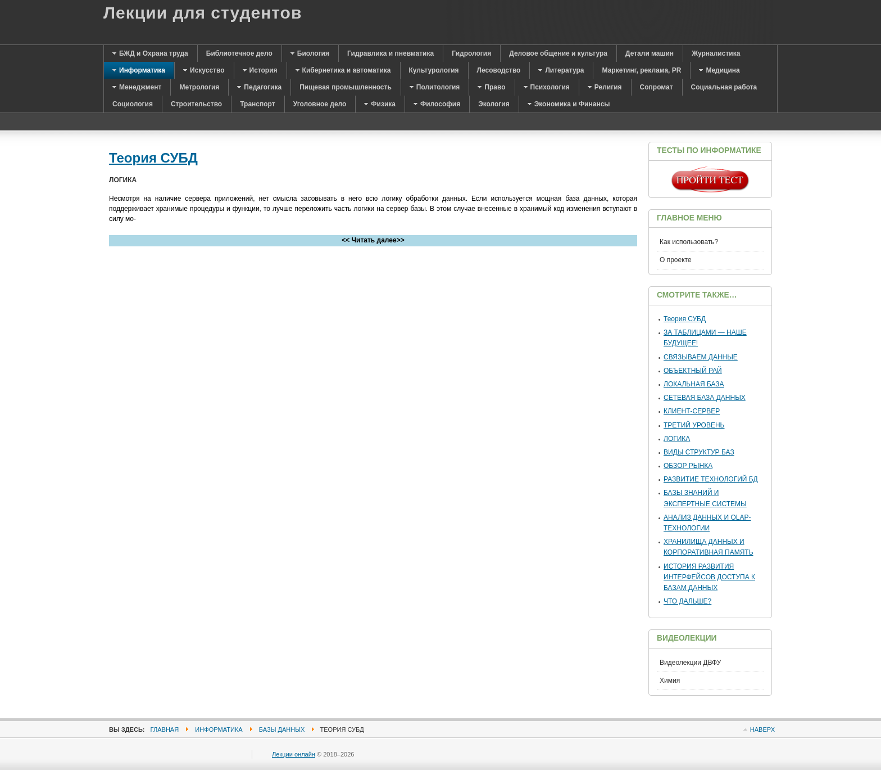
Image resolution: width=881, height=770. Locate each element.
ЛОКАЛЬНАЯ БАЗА (694, 384)
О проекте (676, 260)
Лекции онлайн (293, 754)
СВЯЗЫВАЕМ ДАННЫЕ (701, 357)
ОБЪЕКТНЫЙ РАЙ (693, 371)
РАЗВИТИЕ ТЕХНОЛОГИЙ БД (711, 479)
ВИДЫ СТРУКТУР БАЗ (699, 452)
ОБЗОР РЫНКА (688, 466)
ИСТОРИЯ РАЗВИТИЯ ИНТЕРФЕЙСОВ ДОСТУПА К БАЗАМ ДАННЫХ (709, 577)
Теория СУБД (153, 157)
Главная (165, 729)
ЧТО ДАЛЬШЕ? (687, 601)
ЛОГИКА (677, 439)
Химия (670, 681)
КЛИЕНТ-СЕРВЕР (692, 411)
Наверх (762, 729)
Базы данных (282, 729)
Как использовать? (689, 242)
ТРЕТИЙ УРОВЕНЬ (694, 425)
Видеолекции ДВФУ (690, 663)
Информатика (218, 729)
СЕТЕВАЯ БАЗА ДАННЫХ (705, 398)
